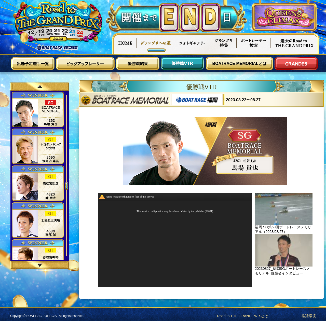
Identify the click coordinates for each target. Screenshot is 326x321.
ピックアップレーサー (85, 63)
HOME (124, 43)
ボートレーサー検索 (253, 43)
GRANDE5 (296, 63)
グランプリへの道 (156, 43)
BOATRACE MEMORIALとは (239, 63)
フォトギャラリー (193, 43)
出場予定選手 (33, 63)
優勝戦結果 (138, 63)
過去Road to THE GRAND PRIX (295, 43)
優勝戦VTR (182, 63)
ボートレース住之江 (57, 48)
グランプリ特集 (224, 43)
